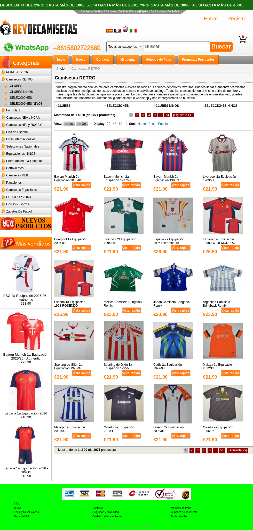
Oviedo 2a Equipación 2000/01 (168, 429)
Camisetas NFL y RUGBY (24, 125)
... (161, 115)
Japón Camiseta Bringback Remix (171, 303)
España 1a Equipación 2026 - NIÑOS (25, 468)
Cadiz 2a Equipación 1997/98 (167, 366)
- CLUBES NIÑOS (20, 92)
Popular (163, 124)
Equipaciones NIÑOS (20, 154)
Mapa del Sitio (22, 516)
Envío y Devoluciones (26, 512)
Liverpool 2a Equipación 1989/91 (219, 178)
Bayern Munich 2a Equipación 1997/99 (117, 178)
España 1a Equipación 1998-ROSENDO (69, 303)
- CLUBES (15, 86)
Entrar (211, 18)
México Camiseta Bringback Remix (123, 303)
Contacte (97, 508)
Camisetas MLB (17, 175)
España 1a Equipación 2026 (26, 411)
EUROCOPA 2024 (18, 197)
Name (142, 124)
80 (120, 124)
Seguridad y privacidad (105, 512)
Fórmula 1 (13, 110)
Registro (237, 18)
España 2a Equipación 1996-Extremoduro (168, 241)
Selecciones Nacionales (22, 146)
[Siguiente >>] (182, 115)
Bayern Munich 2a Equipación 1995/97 (167, 178)
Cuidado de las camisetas (107, 516)
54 (167, 115)
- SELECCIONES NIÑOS (25, 103)
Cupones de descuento (184, 512)
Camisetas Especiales (21, 190)
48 (114, 124)
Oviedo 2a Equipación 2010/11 (119, 429)
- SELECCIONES (20, 98)
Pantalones (14, 182)
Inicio (61, 68)
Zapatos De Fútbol (19, 211)
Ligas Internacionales (20, 139)
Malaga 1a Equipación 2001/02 (69, 429)
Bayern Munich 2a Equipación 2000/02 (68, 178)
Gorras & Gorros (17, 204)
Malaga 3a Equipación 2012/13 (218, 366)
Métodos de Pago (181, 508)
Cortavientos (14, 168)
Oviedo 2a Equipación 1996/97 (218, 429)
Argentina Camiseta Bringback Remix (216, 303)
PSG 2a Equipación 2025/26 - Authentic (26, 296)
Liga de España (17, 132)
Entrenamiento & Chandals (24, 161)
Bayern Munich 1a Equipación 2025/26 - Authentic (25, 354)
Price (151, 124)
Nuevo (17, 508)
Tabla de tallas (179, 516)
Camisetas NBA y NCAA (23, 117)
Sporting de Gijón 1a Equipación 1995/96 (118, 366)
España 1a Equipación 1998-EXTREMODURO (219, 241)
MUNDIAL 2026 (17, 72)
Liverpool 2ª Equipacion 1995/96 (120, 241)
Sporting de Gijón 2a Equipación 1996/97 (68, 366)
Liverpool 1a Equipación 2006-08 (70, 241)
